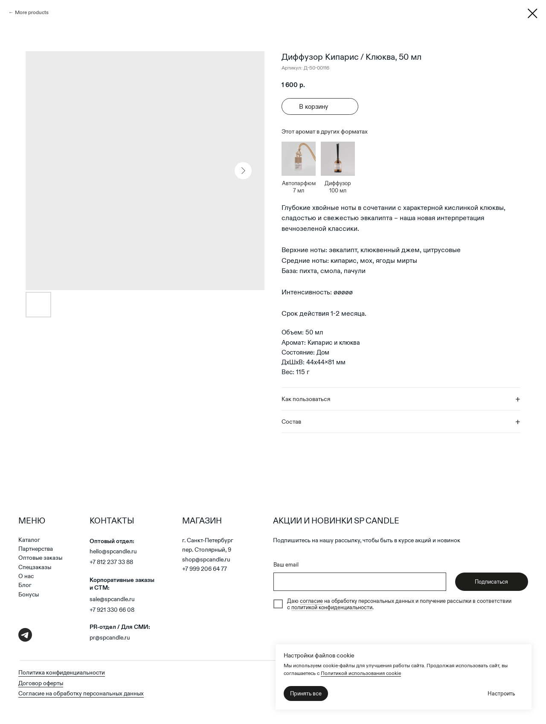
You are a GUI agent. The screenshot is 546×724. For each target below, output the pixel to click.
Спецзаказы (34, 567)
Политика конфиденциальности (61, 672)
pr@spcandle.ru (110, 637)
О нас (26, 576)
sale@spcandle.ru (112, 599)
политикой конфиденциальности (331, 607)
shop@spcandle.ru (206, 559)
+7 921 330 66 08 (112, 610)
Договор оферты (40, 683)
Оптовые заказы (40, 557)
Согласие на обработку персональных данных (81, 693)
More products (32, 12)
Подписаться (491, 582)
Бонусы (28, 594)
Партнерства (35, 548)
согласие (311, 601)
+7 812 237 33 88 (111, 562)
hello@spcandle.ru (113, 551)
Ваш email (286, 564)
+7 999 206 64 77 (204, 569)
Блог (25, 585)
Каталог (29, 540)
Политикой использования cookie (361, 673)
